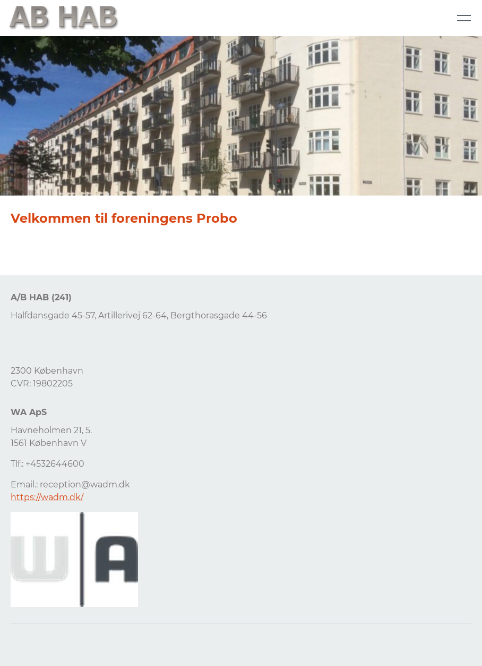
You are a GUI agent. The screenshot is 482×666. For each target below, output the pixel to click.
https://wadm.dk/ (47, 497)
